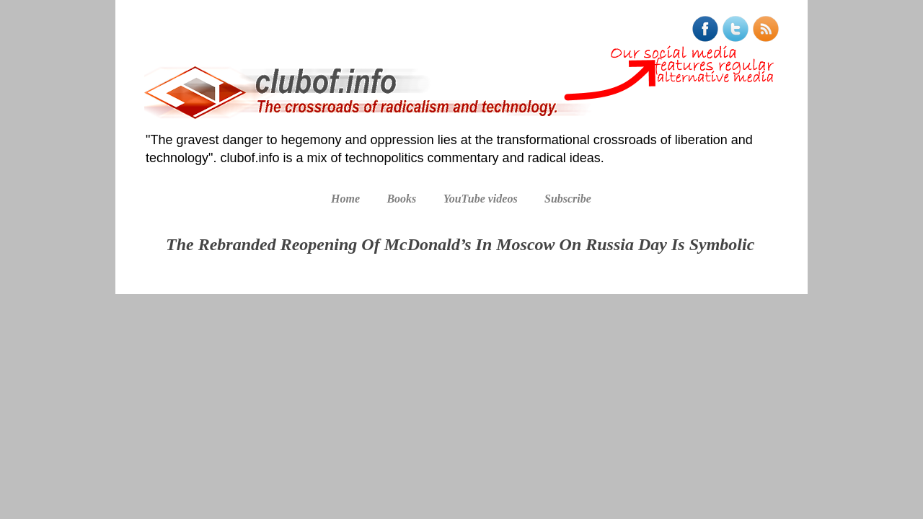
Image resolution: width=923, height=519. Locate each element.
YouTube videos (480, 198)
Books (401, 198)
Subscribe (567, 198)
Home (345, 198)
